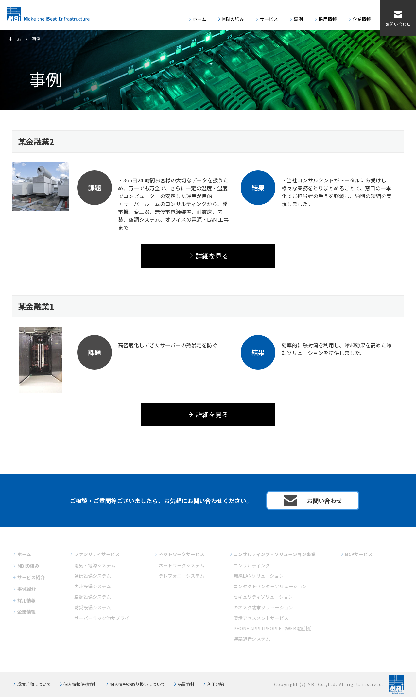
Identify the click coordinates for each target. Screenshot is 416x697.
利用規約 (215, 684)
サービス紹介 (31, 577)
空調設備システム (92, 596)
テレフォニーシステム (181, 575)
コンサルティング (252, 565)
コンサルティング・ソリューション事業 (275, 554)
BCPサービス (359, 554)
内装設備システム (92, 586)
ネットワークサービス (181, 554)
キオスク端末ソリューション (263, 607)
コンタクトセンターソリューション (270, 586)
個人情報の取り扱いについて (137, 684)
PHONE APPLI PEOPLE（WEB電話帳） (274, 628)
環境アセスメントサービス (261, 618)
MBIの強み (233, 19)
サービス (269, 19)
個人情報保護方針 (80, 684)
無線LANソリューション (259, 575)
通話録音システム (252, 639)
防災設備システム (92, 607)
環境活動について (34, 684)
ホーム (199, 19)
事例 (298, 19)
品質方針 (186, 684)
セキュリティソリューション (263, 596)
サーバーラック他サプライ (101, 618)
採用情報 (328, 19)
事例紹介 (26, 589)
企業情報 (362, 19)
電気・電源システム (94, 565)
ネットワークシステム (181, 565)
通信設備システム (92, 575)
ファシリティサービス (97, 554)
